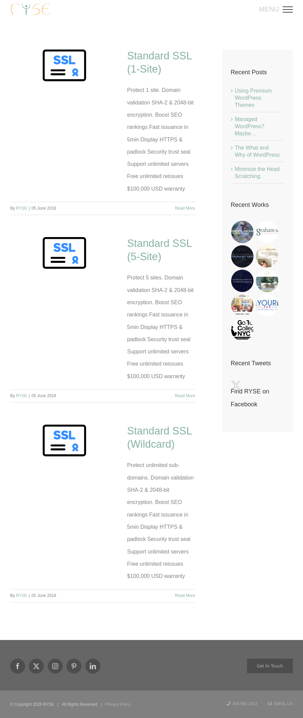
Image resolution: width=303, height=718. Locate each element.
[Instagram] (55, 666)
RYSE (21, 208)
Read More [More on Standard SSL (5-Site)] (185, 395)
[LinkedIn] (92, 666)
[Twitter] (36, 666)
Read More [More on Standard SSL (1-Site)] (185, 208)
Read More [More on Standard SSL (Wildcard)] (185, 595)
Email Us (280, 703)
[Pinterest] (73, 666)
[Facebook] (17, 666)
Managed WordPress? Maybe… (250, 126)
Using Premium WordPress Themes (253, 98)
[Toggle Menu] (290, 9)
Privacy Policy (117, 704)
